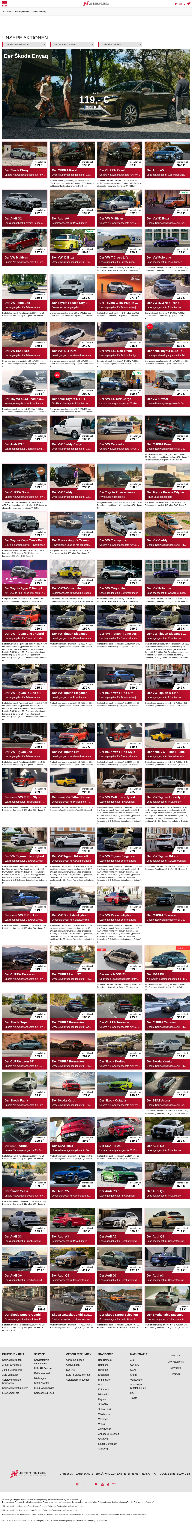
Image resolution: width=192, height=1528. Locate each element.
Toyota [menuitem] (133, 1398)
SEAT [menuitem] (133, 1370)
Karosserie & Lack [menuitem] (44, 1393)
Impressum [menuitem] (66, 1473)
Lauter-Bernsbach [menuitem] (107, 1444)
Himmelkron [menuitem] (104, 1379)
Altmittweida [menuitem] (104, 1429)
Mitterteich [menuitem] (103, 1394)
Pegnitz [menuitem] (102, 1399)
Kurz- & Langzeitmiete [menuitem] (78, 1375)
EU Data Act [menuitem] (150, 1473)
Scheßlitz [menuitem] (103, 1404)
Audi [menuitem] (132, 1360)
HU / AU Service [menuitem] (43, 1368)
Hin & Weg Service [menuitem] (44, 1388)
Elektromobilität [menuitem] (10, 1393)
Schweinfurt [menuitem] (104, 1409)
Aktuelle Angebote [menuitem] (12, 1365)
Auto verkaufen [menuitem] (10, 1375)
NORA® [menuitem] (71, 1370)
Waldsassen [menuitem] (104, 1414)
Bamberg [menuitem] (103, 1365)
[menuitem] (176, 4)
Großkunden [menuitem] (73, 1365)
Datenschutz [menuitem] (84, 1473)
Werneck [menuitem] (103, 1419)
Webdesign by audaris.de (97, 1521)
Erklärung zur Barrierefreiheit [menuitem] (118, 1473)
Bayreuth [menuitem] (103, 1370)
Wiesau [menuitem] (102, 1424)
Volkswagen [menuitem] (136, 1379)
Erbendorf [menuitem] (103, 1375)
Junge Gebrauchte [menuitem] (12, 1370)
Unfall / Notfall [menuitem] (41, 1383)
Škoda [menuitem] (133, 1375)
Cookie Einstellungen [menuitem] (175, 1473)
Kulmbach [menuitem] (103, 1389)
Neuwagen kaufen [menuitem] (12, 1360)
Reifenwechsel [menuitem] (42, 1373)
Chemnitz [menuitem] (103, 1439)
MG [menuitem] (132, 1393)
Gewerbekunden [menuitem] (75, 1360)
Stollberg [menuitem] (103, 1448)
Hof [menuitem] (100, 1384)
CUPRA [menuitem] (134, 1365)
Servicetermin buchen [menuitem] (78, 1379)
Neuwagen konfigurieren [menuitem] (15, 1388)
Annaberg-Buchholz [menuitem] (108, 1434)
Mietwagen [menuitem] (40, 1378)
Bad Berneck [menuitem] (105, 1360)
